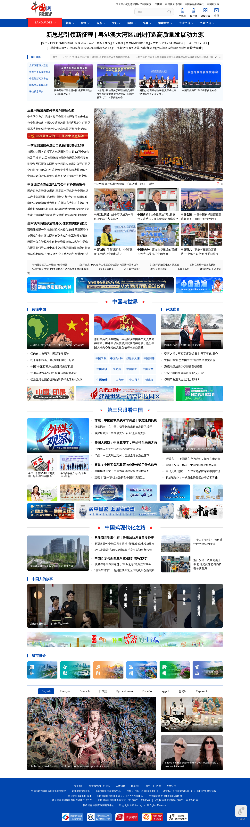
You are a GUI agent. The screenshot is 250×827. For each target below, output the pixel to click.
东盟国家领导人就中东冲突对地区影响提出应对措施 (58, 247)
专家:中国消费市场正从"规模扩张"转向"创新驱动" (57, 214)
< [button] (216, 57)
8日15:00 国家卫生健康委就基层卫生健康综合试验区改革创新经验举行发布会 (178, 57)
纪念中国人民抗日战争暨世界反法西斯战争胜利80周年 (60, 269)
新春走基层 (183, 269)
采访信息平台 (36, 91)
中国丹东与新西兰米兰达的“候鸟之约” (121, 558)
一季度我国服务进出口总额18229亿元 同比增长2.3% (80, 47)
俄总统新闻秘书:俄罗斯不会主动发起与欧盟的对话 (57, 253)
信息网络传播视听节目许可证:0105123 (72, 800)
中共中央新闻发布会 (39, 72)
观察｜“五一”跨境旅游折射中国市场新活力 (120, 477)
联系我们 (135, 786)
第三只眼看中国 (125, 410)
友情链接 (171, 786)
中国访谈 (142, 214)
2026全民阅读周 (158, 269)
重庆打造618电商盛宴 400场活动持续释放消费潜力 (58, 208)
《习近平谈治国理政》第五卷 (164, 264)
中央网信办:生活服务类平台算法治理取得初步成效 (57, 116)
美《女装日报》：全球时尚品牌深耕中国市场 (193, 471)
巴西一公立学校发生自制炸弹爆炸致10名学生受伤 (57, 241)
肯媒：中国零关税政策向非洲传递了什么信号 (126, 464)
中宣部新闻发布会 (38, 78)
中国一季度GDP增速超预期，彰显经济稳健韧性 (41, 475)
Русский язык (124, 691)
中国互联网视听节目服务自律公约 (48, 791)
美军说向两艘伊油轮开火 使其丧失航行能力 (57, 223)
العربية (165, 691)
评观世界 (173, 309)
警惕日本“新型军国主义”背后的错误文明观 (189, 360)
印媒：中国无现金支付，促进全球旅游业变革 (122, 455)
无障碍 (241, 813)
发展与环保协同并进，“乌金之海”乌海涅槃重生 (123, 564)
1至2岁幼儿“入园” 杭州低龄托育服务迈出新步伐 (123, 549)
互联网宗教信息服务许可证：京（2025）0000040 (124, 800)
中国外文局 (213, 4)
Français (65, 691)
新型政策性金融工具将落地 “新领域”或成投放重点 (124, 543)
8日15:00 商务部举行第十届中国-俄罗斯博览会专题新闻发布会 (97, 57)
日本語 (103, 691)
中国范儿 (186, 249)
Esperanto (202, 691)
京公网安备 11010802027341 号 (165, 796)
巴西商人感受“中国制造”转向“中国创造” (118, 449)
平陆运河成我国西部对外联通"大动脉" (179, 47)
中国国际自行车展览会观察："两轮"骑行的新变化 (57, 175)
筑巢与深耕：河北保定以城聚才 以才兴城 (51, 566)
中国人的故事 (42, 579)
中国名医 (186, 214)
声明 (158, 786)
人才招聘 (120, 786)
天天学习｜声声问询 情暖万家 (130, 43)
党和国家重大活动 (38, 65)
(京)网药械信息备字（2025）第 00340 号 (176, 800)
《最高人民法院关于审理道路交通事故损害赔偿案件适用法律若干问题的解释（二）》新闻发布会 (115, 94)
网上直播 (36, 57)
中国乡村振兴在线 (194, 4)
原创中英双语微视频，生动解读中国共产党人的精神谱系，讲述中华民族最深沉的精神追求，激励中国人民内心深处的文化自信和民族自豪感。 (124, 343)
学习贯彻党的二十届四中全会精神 (49, 264)
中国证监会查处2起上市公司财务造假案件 (56, 184)
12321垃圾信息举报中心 (108, 791)
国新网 (158, 4)
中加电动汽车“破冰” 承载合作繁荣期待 (53, 373)
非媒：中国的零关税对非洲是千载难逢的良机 (126, 420)
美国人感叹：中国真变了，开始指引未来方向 (126, 442)
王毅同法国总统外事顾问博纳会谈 (50, 110)
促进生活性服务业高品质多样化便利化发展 (56, 379)
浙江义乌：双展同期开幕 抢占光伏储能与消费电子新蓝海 (207, 564)
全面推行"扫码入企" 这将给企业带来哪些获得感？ (57, 169)
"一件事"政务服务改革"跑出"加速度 (134, 47)
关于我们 (78, 786)
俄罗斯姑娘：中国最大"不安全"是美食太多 (120, 433)
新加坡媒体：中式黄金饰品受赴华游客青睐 (192, 477)
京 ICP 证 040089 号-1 (79, 796)
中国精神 (101, 379)
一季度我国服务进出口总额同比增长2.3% (55, 145)
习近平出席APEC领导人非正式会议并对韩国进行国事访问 (108, 264)
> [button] (220, 57)
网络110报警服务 (81, 791)
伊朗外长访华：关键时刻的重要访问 (183, 344)
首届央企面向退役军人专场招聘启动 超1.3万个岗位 (58, 151)
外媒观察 (35, 448)
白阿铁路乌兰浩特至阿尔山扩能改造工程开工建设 (124, 183)
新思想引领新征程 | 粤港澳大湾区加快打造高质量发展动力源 (125, 34)
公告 (148, 786)
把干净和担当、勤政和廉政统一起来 (52, 360)
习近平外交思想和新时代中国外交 (133, 4)
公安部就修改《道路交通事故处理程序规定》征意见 (58, 122)
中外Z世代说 (101, 214)
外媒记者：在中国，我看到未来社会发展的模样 (123, 426)
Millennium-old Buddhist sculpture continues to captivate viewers (70, 766)
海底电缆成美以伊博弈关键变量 (183, 366)
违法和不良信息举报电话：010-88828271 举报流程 (189, 791)
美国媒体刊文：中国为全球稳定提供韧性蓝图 (122, 471)
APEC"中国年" (131, 269)
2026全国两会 (106, 269)
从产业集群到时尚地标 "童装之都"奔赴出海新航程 (57, 196)
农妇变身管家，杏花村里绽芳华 (49, 623)
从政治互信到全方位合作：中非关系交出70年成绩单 (57, 344)
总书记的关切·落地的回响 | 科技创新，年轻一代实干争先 (76, 43)
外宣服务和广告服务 (99, 786)
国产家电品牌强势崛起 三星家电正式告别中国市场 (57, 190)
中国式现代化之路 (125, 527)
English (46, 691)
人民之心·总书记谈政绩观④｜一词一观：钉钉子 (179, 43)
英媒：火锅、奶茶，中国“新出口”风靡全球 (191, 465)
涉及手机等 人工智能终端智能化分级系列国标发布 (57, 157)
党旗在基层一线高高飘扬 (202, 264)
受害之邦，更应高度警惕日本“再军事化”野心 (191, 353)
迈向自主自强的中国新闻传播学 (49, 353)
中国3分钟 (143, 249)
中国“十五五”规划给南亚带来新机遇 (51, 366)
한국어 (183, 691)
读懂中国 (39, 309)
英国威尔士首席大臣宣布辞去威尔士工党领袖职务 (57, 235)
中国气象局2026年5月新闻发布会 (199, 90)
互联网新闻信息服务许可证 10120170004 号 (120, 796)
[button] (220, 143)
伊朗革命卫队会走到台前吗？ (182, 379)
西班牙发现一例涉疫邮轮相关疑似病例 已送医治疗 (57, 229)
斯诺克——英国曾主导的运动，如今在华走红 (193, 458)
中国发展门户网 (173, 4)
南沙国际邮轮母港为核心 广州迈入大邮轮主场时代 (57, 202)
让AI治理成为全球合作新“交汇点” (184, 373)
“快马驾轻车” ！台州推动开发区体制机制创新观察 (124, 570)
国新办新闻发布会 (38, 85)
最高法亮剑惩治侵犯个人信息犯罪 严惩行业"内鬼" (57, 128)
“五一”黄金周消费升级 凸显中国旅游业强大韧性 (189, 448)
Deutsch (84, 691)
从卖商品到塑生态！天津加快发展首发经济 (124, 537)
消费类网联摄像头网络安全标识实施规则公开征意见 (58, 163)
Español (147, 691)
